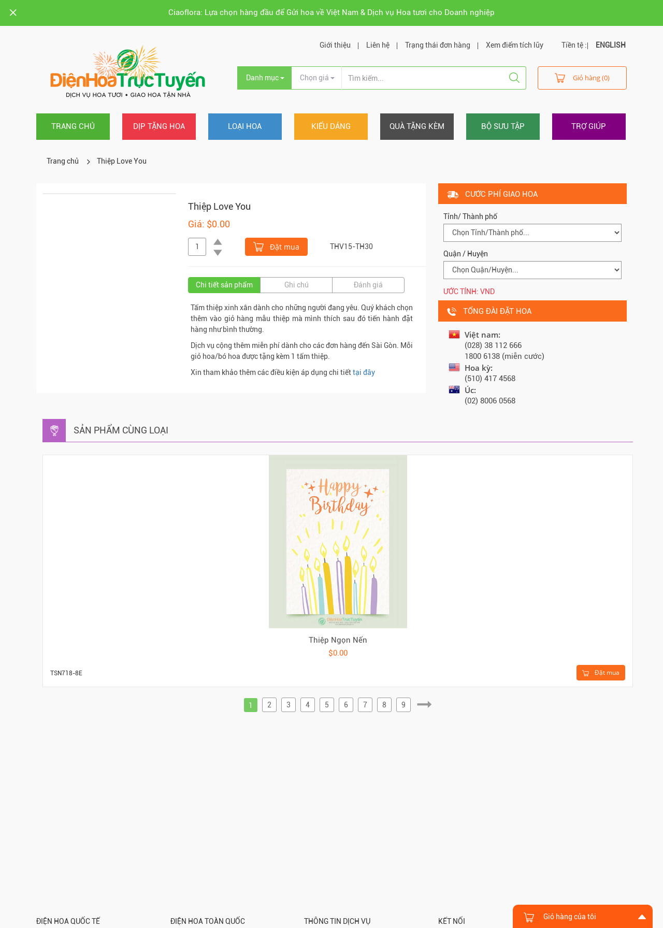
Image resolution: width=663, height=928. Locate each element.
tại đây (364, 372)
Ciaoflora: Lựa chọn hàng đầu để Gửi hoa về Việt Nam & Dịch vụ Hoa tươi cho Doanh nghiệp (331, 12)
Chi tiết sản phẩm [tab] (224, 285)
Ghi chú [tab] (296, 285)
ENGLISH (611, 45)
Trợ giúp (588, 126)
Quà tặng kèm (417, 126)
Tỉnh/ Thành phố (470, 216)
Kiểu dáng (331, 126)
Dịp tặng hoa (159, 126)
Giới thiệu (335, 45)
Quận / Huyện (465, 254)
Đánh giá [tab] (368, 285)
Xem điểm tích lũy (514, 45)
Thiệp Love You (122, 161)
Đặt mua (276, 246)
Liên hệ (378, 45)
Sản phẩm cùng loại (121, 430)
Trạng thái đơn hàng (437, 45)
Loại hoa (245, 126)
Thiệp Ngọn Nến (338, 640)
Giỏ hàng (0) (582, 77)
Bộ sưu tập (503, 126)
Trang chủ (73, 126)
